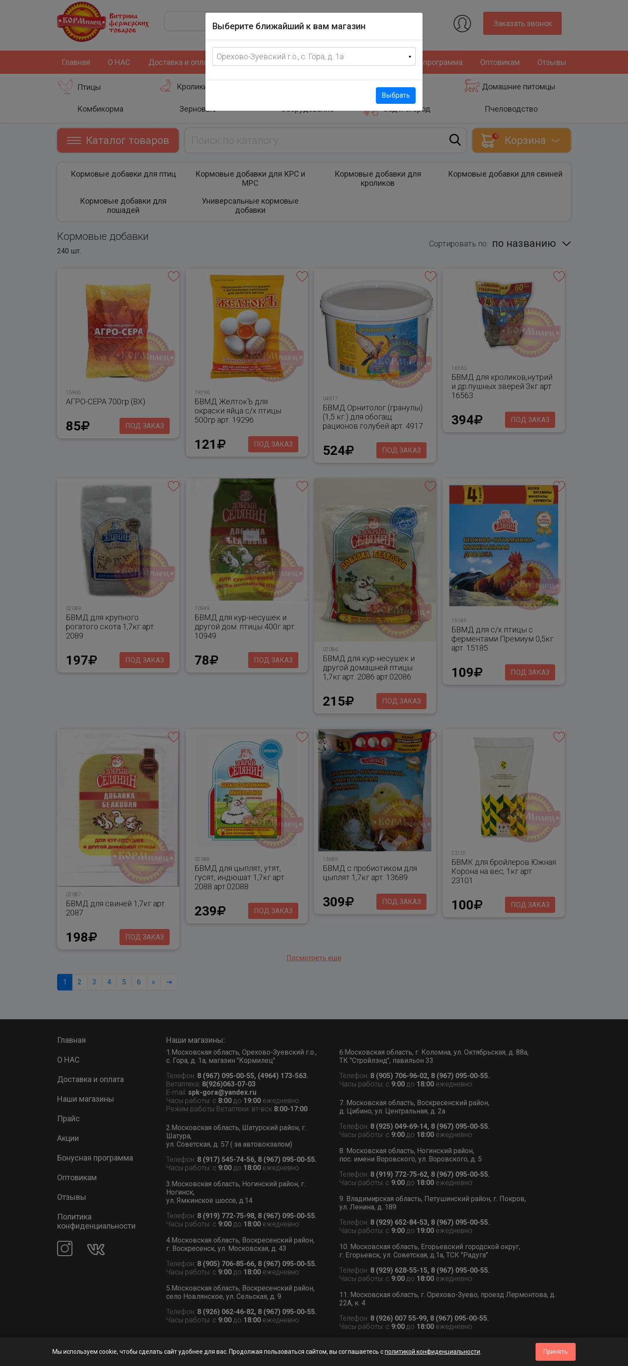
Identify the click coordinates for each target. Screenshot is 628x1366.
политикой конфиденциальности (432, 1351)
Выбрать (396, 95)
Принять (555, 1351)
